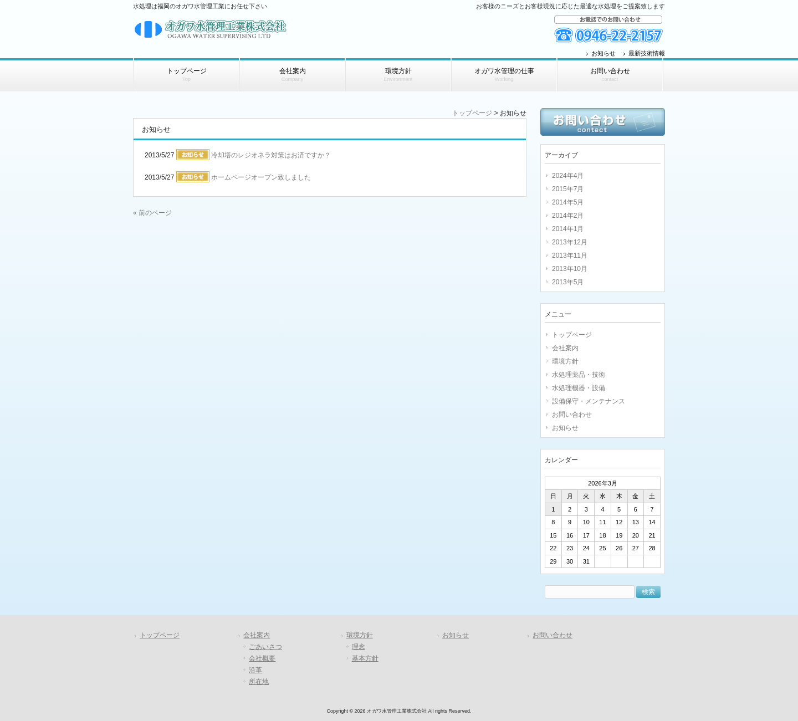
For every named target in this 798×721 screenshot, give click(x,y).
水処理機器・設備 (578, 388)
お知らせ (603, 53)
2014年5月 (568, 202)
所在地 (259, 682)
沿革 (255, 670)
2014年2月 (568, 215)
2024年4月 (568, 176)
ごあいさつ (265, 647)
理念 (358, 647)
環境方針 (565, 361)
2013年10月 (569, 269)
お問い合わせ (572, 414)
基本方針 (365, 658)
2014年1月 (568, 229)
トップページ (472, 113)
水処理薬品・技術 (578, 375)
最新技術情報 (646, 53)
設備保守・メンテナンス (588, 401)
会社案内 (565, 348)
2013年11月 (569, 255)
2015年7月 (568, 189)
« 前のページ (152, 213)
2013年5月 (568, 282)
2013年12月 (569, 242)
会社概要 (262, 658)
